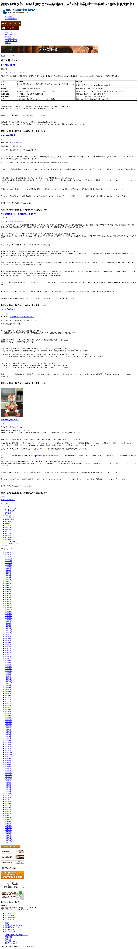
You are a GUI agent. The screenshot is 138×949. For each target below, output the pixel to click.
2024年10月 (8, 585)
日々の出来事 (14, 317)
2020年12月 (8, 679)
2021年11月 (8, 656)
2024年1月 (8, 603)
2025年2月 (8, 577)
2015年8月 (8, 803)
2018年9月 (8, 734)
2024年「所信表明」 (9, 309)
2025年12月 (8, 559)
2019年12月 (8, 703)
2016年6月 (8, 789)
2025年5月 (8, 571)
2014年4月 (8, 830)
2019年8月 (8, 711)
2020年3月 (8, 697)
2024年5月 (8, 595)
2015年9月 (8, 801)
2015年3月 (8, 809)
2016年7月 (8, 787)
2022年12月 (8, 630)
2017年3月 (8, 771)
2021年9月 (8, 660)
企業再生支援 (9, 519)
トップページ (9, 32)
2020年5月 (8, 693)
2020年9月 (8, 685)
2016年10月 (8, 781)
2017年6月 (8, 764)
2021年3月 (8, 673)
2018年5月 (8, 742)
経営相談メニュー (11, 39)
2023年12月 (8, 605)
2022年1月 (8, 652)
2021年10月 (8, 658)
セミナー (8, 507)
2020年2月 (8, 699)
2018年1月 (8, 750)
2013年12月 (8, 838)
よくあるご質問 (10, 931)
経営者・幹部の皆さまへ (13, 925)
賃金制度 (8, 535)
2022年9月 (8, 636)
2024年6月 (8, 593)
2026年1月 (8, 557)
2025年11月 (8, 561)
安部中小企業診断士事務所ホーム (16, 935)
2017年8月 (8, 760)
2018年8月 (8, 736)
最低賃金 (12, 517)
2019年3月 (8, 722)
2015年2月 (8, 811)
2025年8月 (8, 565)
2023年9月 (8, 612)
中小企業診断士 (10, 511)
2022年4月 (8, 646)
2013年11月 (8, 840)
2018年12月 (8, 728)
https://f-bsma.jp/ (39, 169)
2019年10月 (8, 707)
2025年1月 (8, 579)
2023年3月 (8, 624)
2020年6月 (8, 691)
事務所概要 (8, 35)
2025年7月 (8, 567)
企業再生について (11, 41)
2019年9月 (8, 709)
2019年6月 (8, 716)
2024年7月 (8, 591)
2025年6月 (8, 569)
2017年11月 (8, 754)
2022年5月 (8, 644)
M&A (6, 545)
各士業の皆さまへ (11, 929)
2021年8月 (8, 663)
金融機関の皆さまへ (12, 927)
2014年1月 (8, 836)
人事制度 (8, 515)
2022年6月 (8, 642)
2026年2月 (8, 555)
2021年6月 (8, 667)
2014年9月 (8, 822)
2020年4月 (8, 695)
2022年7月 (8, 640)
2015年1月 (8, 813)
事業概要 (8, 37)
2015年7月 (8, 805)
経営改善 (8, 539)
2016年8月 (8, 785)
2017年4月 (8, 769)
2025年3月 (8, 575)
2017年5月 (8, 766)
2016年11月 (8, 779)
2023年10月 (8, 610)
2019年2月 (8, 724)
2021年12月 (8, 654)
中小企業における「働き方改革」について (18, 214)
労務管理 (13, 221)
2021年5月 (8, 669)
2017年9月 (8, 758)
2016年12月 (8, 777)
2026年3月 (8, 552)
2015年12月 (8, 795)
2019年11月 (8, 705)
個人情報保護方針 (11, 19)
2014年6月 (8, 826)
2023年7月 (8, 616)
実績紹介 (8, 43)
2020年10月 (8, 683)
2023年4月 (8, 622)
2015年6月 (8, 807)
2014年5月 (8, 828)
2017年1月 (8, 775)
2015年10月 (8, 799)
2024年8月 (8, 589)
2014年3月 (8, 832)
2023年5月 (8, 620)
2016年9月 (8, 783)
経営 (6, 531)
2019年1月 (8, 726)
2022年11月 (8, 632)
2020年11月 (8, 681)
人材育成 (12, 541)
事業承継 (8, 513)
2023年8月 (8, 614)
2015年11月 (8, 797)
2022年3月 (8, 648)
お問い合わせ (9, 915)
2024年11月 (8, 583)
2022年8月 (8, 638)
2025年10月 (8, 563)
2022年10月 (8, 634)
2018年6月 (8, 740)
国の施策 (8, 525)
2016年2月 (8, 793)
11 (9, 496)
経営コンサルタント (17, 72)
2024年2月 (8, 601)
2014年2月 (8, 834)
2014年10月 (8, 819)
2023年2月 (8, 626)
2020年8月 (8, 687)
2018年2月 (8, 748)
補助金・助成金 (14, 544)
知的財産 (8, 529)
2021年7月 (8, 665)
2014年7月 (8, 824)
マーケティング (10, 509)
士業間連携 (8, 527)
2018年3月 (8, 746)
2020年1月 (8, 701)
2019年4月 (8, 720)
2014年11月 (8, 817)
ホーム (3, 56)
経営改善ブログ (10, 913)
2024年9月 (8, 587)
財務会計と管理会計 (9, 65)
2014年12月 (8, 815)
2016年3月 (8, 791)
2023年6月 (8, 618)
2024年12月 (8, 581)
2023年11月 (8, 607)
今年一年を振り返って (10, 135)
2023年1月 (8, 628)
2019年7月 (8, 713)
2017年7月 (8, 762)
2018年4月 (8, 744)
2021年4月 (8, 671)
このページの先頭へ (8, 500)
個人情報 (8, 521)
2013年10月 (8, 842)
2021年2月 (8, 675)
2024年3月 (8, 599)
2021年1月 (8, 677)
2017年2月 (8, 773)
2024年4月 (8, 597)
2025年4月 (8, 573)
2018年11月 (8, 730)
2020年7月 (8, 689)
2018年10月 (8, 732)
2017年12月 (8, 752)
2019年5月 (8, 718)
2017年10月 (8, 756)
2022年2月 (8, 650)
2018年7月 (8, 738)
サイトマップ (9, 17)
